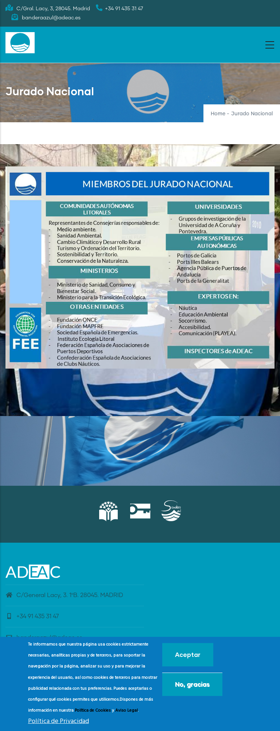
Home (218, 113)
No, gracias (192, 684)
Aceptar (188, 654)
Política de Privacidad (58, 721)
